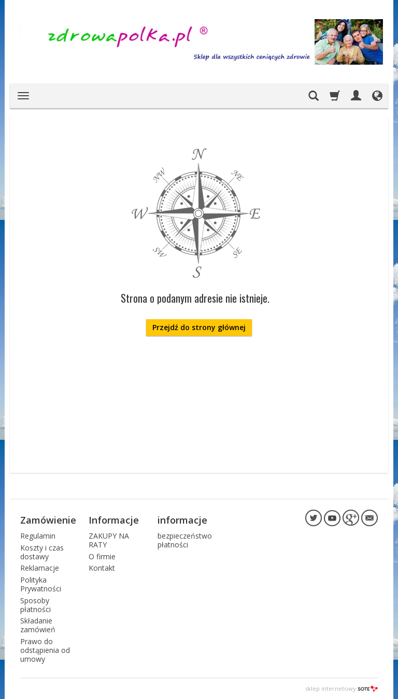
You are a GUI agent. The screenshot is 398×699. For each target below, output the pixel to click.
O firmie (102, 556)
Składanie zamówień (37, 625)
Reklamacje (39, 568)
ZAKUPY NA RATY (109, 540)
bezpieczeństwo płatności (185, 540)
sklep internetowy (341, 688)
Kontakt (102, 568)
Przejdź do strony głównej (199, 327)
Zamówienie (48, 520)
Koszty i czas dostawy (42, 552)
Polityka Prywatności (40, 584)
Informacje (114, 520)
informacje (182, 520)
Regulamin (37, 536)
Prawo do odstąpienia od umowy (45, 650)
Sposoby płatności (35, 605)
